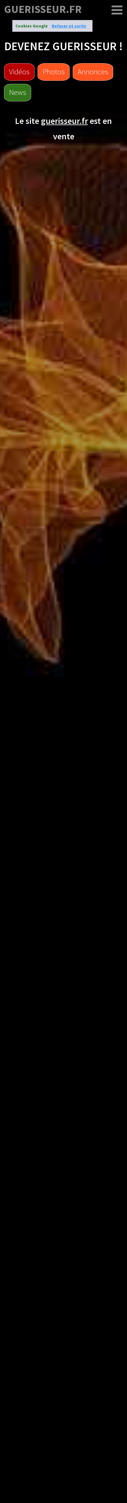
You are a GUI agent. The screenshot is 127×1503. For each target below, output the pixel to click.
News (17, 92)
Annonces (93, 71)
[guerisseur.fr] (117, 10)
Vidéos (19, 71)
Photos (54, 71)
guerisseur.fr (43, 9)
